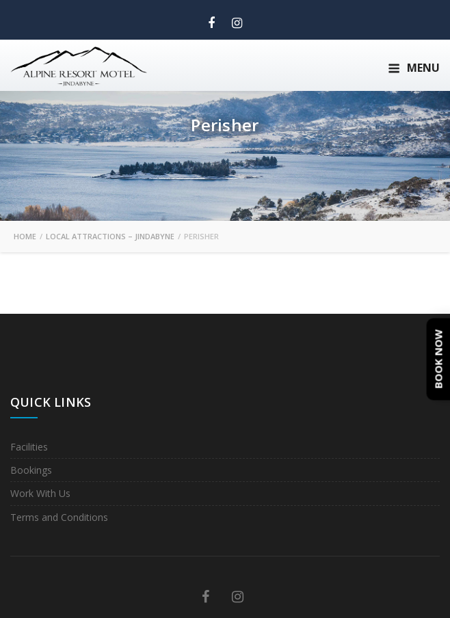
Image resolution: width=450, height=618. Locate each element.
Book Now (438, 358)
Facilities (29, 446)
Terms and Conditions (59, 517)
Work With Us (40, 493)
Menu (414, 67)
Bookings (31, 470)
